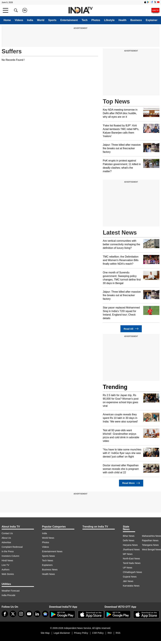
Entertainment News (52, 551)
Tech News (47, 560)
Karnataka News (131, 585)
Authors (5, 569)
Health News (48, 574)
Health (122, 20)
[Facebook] (5, 614)
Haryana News (130, 545)
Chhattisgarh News (132, 572)
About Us (6, 538)
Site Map (45, 633)
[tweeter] (13, 614)
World (40, 20)
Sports (52, 20)
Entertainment (69, 20)
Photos (95, 20)
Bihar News (128, 536)
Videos (19, 20)
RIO (110, 633)
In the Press (8, 551)
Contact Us (7, 533)
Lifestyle (109, 20)
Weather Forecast (11, 590)
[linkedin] (37, 614)
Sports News (48, 556)
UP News (127, 567)
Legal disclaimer (62, 633)
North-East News (131, 558)
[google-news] (45, 614)
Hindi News (7, 560)
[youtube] (29, 614)
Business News (50, 569)
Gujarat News (130, 576)
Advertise (6, 542)
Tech (84, 20)
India (30, 20)
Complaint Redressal (12, 547)
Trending (115, 387)
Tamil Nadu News (131, 563)
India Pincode (8, 595)
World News (48, 538)
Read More (131, 483)
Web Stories (8, 574)
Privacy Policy (81, 633)
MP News (128, 554)
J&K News (128, 581)
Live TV (5, 565)
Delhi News (128, 540)
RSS (118, 633)
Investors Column (10, 556)
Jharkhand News (131, 549)
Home (7, 20)
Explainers (47, 565)
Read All (131, 329)
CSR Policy (98, 633)
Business (136, 20)
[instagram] (21, 614)
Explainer (151, 20)
